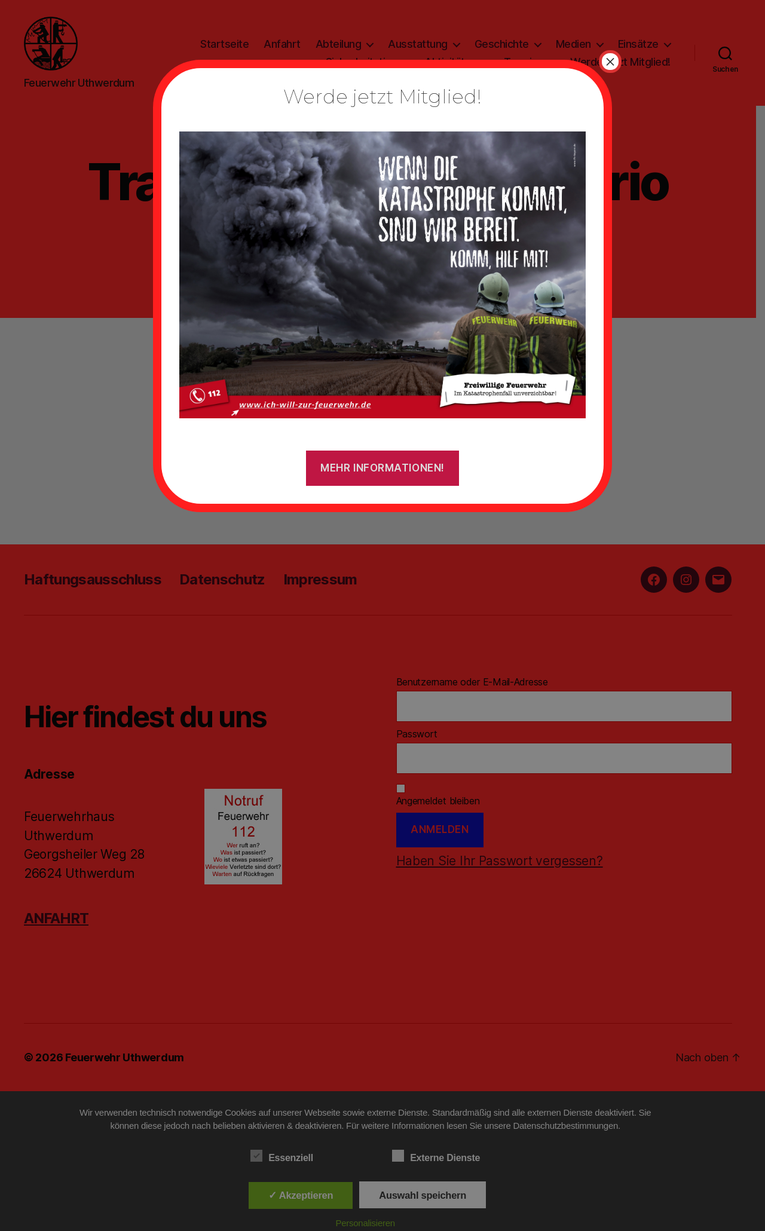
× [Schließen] (610, 61)
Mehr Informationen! (382, 468)
